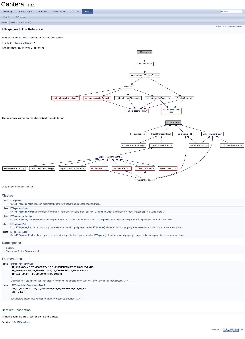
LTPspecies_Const (19, 208)
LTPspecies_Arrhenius (21, 216)
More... (61, 37)
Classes (219, 26)
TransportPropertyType (22, 264)
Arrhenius (157, 219)
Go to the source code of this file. (17, 186)
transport (25, 22)
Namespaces (228, 26)
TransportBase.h (24, 43)
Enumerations (239, 26)
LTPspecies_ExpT (18, 232)
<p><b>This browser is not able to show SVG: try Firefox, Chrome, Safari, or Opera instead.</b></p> (123, 82)
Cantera (10, 248)
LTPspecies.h (23, 322)
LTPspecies (15, 200)
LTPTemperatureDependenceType (27, 285)
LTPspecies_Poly (18, 224)
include (5, 22)
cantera (15, 22)
